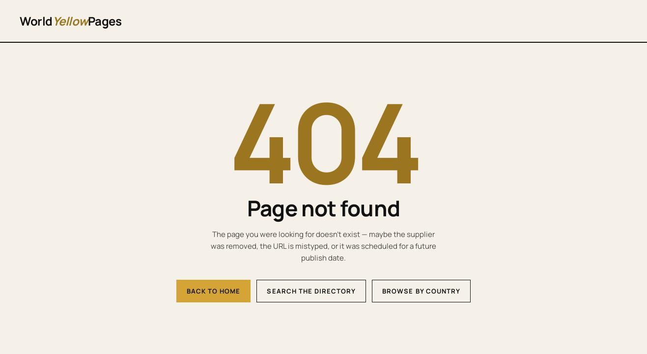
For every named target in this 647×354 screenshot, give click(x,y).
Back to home (213, 291)
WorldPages (70, 21)
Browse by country (421, 291)
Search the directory (311, 291)
